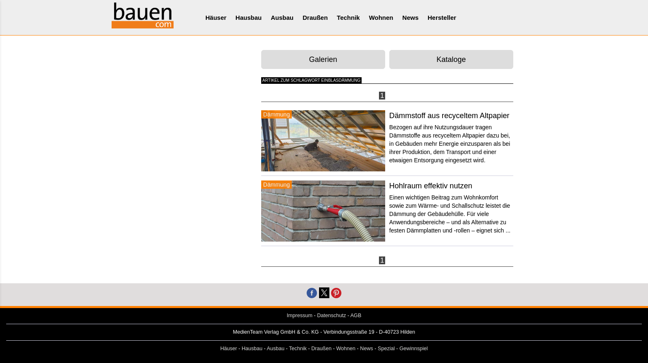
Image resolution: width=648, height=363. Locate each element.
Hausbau (249, 17)
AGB (356, 315)
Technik (348, 17)
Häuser (215, 17)
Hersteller (442, 17)
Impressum (299, 315)
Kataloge (451, 59)
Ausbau (282, 17)
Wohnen (381, 17)
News (411, 17)
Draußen (315, 17)
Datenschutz (331, 315)
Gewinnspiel (414, 348)
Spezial (386, 348)
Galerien (323, 59)
